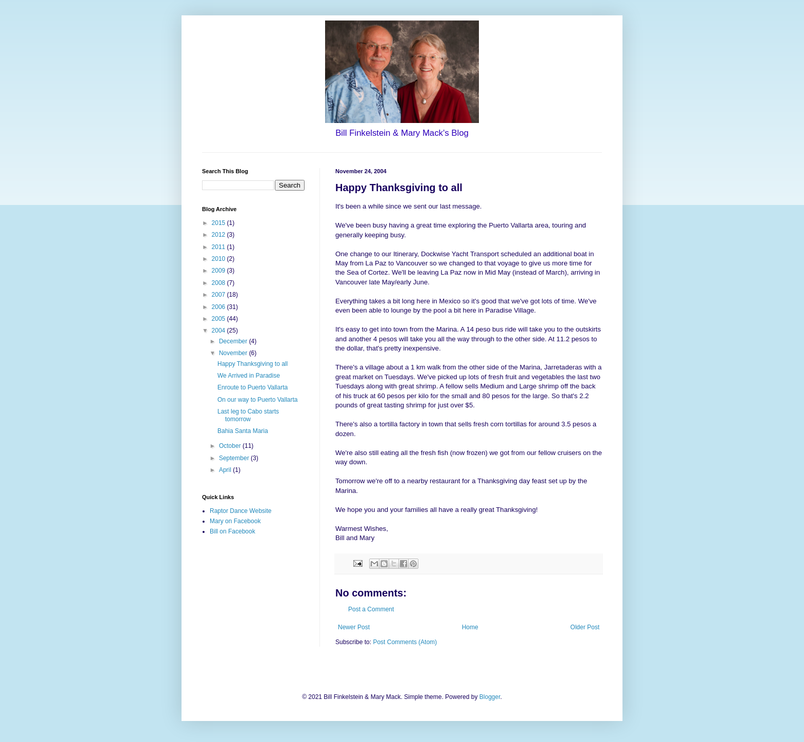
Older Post (584, 627)
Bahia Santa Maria (242, 431)
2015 (219, 222)
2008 (219, 282)
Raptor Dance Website (241, 510)
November (234, 353)
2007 (219, 294)
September (235, 458)
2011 (219, 247)
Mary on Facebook (235, 521)
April (226, 469)
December (234, 341)
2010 (219, 258)
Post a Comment (371, 609)
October (231, 445)
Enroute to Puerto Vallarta (252, 387)
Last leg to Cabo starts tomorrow (248, 415)
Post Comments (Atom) (405, 642)
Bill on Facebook (232, 531)
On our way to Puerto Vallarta (257, 399)
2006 (219, 307)
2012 (219, 234)
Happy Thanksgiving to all (252, 363)
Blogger (489, 696)
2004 (219, 330)
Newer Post (354, 627)
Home (470, 627)
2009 (219, 270)
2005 (219, 318)
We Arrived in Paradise (248, 375)
